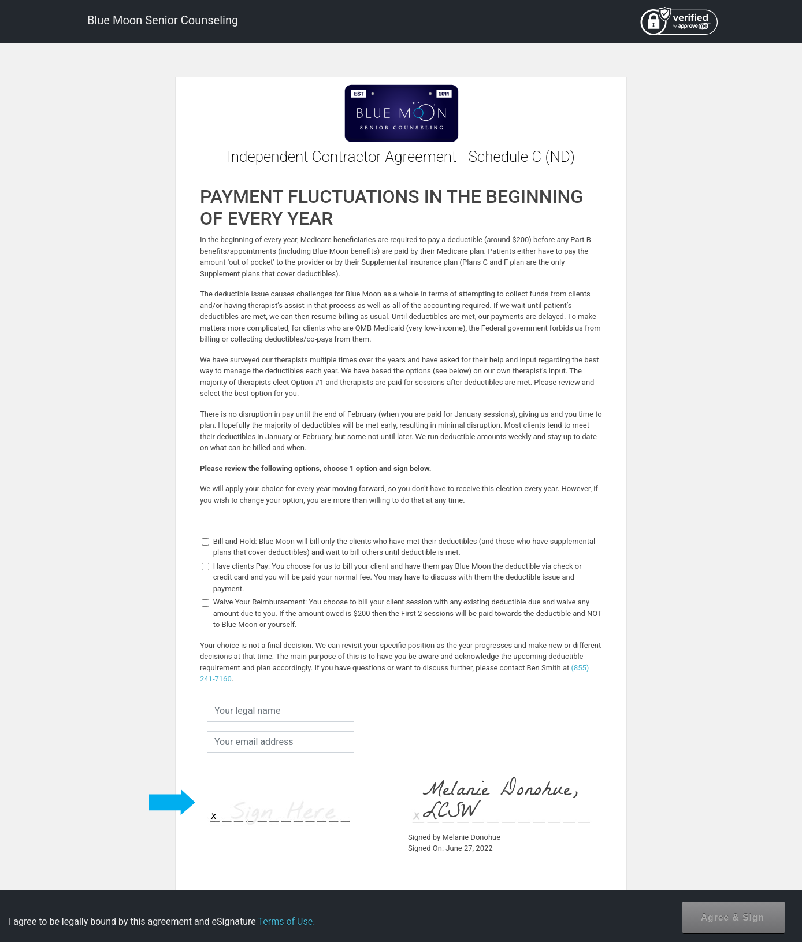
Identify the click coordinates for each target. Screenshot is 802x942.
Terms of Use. (286, 921)
